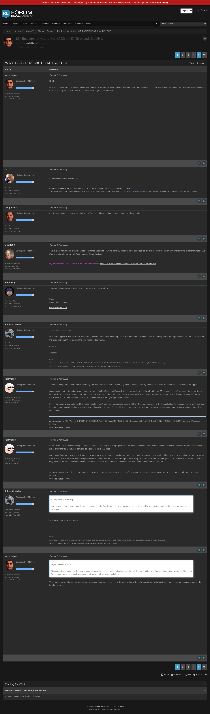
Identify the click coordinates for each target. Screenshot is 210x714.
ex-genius (59, 427)
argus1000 (10, 245)
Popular (34, 24)
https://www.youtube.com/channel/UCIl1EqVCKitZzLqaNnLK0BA (128, 264)
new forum (162, 3)
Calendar (44, 24)
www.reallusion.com (58, 308)
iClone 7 (30, 31)
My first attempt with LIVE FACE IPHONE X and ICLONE (84, 31)
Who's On (68, 24)
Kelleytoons (10, 379)
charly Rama (31, 43)
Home (6, 24)
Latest (24, 24)
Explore (15, 24)
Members (56, 24)
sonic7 (8, 169)
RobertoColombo (13, 324)
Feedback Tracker (83, 24)
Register (204, 10)
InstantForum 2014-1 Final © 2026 (109, 707)
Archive (18, 31)
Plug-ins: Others (45, 31)
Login (196, 10)
